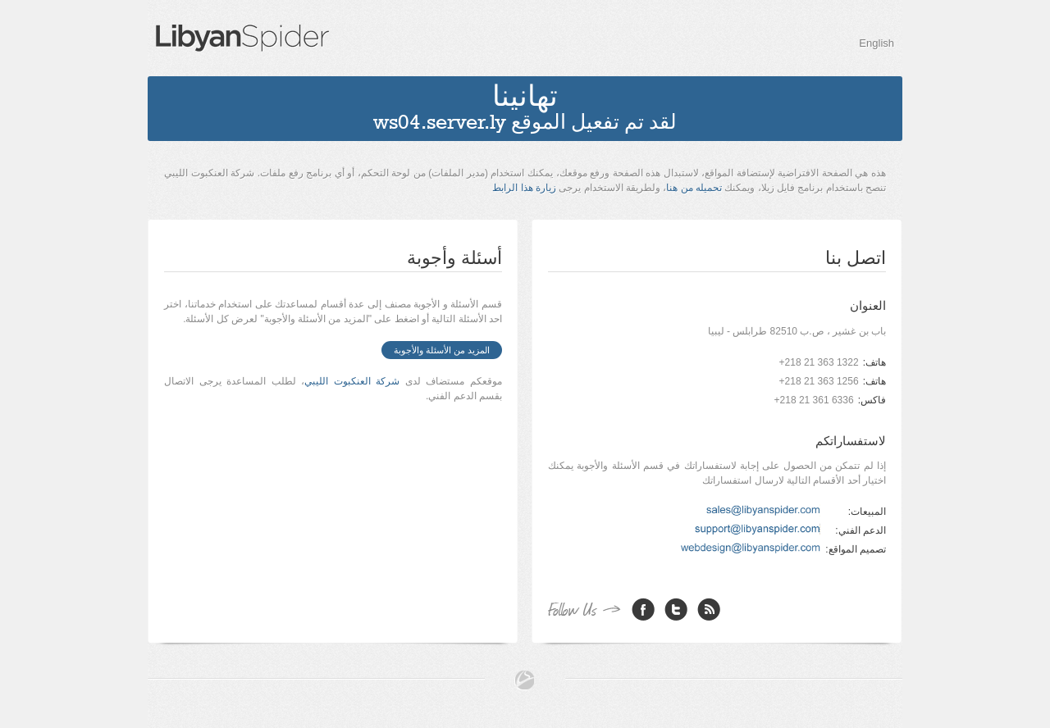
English (876, 43)
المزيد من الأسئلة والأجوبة (442, 350)
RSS (708, 609)
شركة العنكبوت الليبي (351, 381)
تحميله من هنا (694, 187)
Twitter (675, 609)
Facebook (643, 609)
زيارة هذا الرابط (524, 187)
